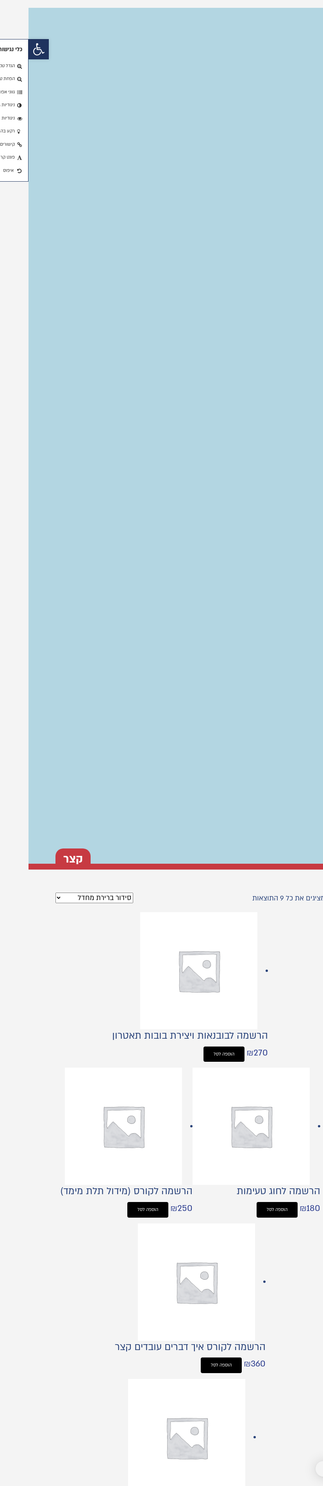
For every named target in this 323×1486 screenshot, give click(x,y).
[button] (10, 49)
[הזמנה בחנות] (66, 898)
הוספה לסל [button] (195, 1054)
